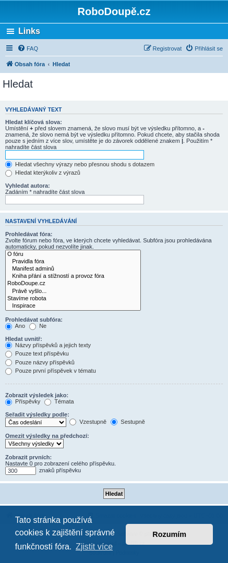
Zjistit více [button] (94, 546)
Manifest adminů (73, 269)
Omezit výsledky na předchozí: (47, 436)
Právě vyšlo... (73, 291)
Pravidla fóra (73, 261)
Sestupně (128, 422)
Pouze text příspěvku (37, 353)
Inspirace (73, 306)
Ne (37, 326)
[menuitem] (27, 48)
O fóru (73, 254)
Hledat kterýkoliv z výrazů (42, 172)
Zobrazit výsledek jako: (36, 395)
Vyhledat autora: (27, 185)
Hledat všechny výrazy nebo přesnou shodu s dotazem (79, 164)
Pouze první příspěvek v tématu (50, 371)
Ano (15, 326)
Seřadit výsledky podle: (37, 414)
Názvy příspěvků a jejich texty (48, 345)
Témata (59, 401)
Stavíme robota (73, 298)
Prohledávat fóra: (28, 234)
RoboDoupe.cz (73, 283)
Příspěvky (22, 401)
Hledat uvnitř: (23, 339)
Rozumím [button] (169, 534)
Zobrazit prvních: (28, 457)
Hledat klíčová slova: (33, 122)
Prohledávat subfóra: (34, 319)
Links (29, 31)
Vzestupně (87, 422)
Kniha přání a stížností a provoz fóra (73, 276)
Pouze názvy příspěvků (40, 362)
